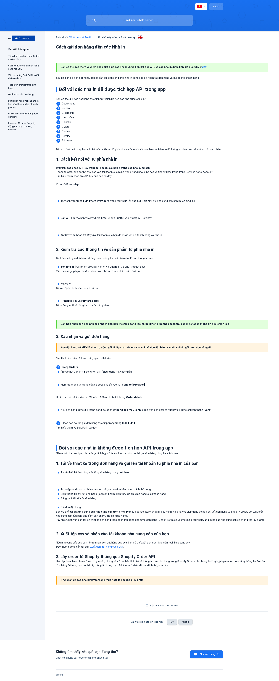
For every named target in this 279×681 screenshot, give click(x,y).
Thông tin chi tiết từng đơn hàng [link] (22, 86)
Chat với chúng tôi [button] (209, 654)
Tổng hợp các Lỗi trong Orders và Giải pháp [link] (24, 58)
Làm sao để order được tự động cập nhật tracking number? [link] (21, 126)
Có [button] (171, 621)
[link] (21, 38)
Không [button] (185, 621)
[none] (201, 6)
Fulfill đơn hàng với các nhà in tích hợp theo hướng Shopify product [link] (23, 104)
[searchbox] (139, 20)
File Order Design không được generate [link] (23, 115)
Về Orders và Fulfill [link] (80, 37)
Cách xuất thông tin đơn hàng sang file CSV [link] (23, 67)
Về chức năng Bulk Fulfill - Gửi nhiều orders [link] (23, 77)
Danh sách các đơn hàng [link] (21, 94)
